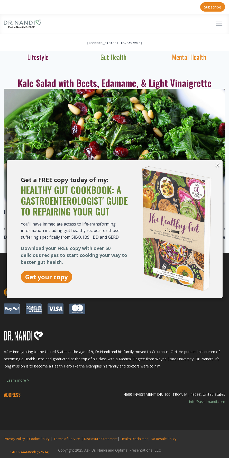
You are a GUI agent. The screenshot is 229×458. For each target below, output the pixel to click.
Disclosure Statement (100, 438)
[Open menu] (219, 24)
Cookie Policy (39, 438)
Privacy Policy (14, 438)
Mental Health (189, 57)
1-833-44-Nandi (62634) (29, 452)
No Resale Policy (164, 438)
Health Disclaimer (134, 438)
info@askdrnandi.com (207, 401)
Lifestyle (38, 57)
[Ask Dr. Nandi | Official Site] (22, 24)
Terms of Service (67, 438)
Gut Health (113, 57)
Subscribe (212, 7)
